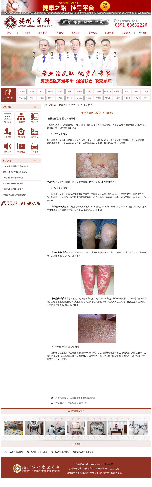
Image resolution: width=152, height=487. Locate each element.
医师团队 (76, 33)
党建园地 (126, 33)
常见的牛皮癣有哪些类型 (13, 178)
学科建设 (59, 33)
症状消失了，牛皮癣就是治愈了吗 (71, 403)
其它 (145, 98)
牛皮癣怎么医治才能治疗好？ (15, 195)
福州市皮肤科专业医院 (14, 452)
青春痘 (79, 92)
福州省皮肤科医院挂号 (60, 452)
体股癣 (70, 98)
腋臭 (127, 92)
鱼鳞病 (89, 98)
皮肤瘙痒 (117, 92)
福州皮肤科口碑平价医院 (37, 452)
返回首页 (63, 105)
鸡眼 (60, 98)
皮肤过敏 (107, 92)
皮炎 (41, 92)
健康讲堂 (109, 33)
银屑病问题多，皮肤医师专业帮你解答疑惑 (75, 398)
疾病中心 (8, 97)
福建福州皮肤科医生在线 (83, 452)
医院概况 (26, 33)
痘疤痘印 (136, 98)
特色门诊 (75, 105)
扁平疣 (51, 92)
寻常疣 (98, 98)
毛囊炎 (117, 98)
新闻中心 (42, 33)
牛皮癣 (22, 92)
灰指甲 (107, 98)
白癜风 (98, 92)
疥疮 (89, 92)
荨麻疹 (60, 92)
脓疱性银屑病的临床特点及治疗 (16, 172)
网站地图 (108, 464)
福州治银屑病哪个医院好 (13, 189)
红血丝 (51, 98)
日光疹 (79, 98)
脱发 (70, 92)
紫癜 (136, 92)
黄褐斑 (41, 98)
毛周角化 (126, 98)
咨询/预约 (142, 33)
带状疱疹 (22, 98)
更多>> (36, 107)
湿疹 (32, 92)
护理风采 (92, 33)
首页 (9, 33)
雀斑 (32, 98)
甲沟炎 (145, 92)
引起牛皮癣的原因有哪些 (13, 183)
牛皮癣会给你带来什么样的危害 (16, 166)
